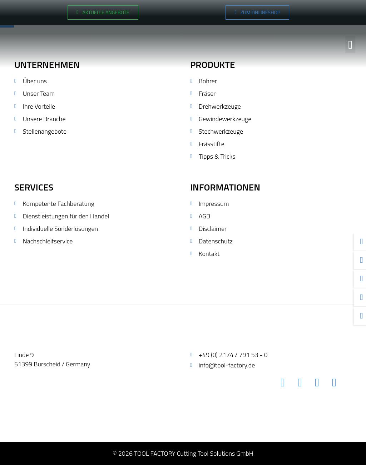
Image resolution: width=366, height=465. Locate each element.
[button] (350, 44)
